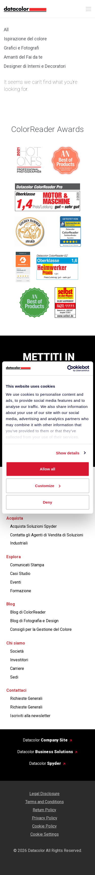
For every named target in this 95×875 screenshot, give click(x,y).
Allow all (47, 469)
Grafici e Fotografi (21, 48)
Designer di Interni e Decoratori (35, 66)
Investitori (19, 659)
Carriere (17, 668)
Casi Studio (20, 573)
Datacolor (45, 740)
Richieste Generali (26, 698)
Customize (47, 485)
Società (17, 651)
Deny (47, 502)
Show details (68, 453)
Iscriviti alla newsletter (30, 715)
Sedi (14, 677)
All (6, 29)
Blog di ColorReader (28, 612)
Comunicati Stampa (27, 565)
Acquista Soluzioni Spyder (33, 526)
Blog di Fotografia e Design (34, 620)
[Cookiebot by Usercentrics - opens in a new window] (67, 368)
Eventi (15, 582)
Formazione (20, 590)
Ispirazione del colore (25, 38)
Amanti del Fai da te (23, 57)
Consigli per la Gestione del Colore (41, 629)
